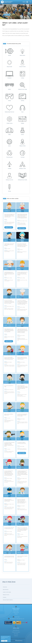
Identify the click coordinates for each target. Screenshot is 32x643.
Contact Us (16, 635)
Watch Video (9, 227)
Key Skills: (5, 221)
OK (6, 640)
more (3, 640)
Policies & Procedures (16, 632)
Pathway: (5, 219)
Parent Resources (16, 630)
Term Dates (16, 633)
